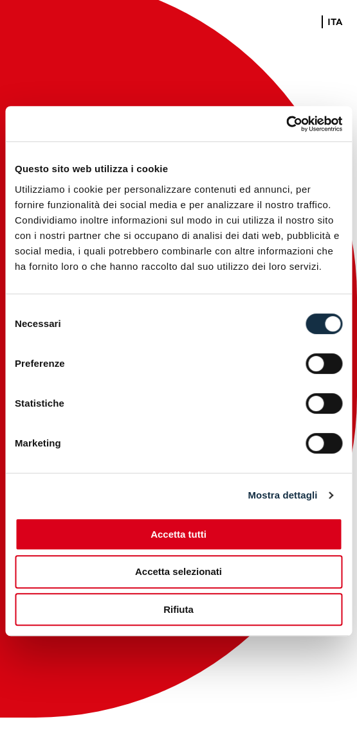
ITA (335, 22)
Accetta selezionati (178, 571)
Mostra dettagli (282, 495)
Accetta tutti (178, 534)
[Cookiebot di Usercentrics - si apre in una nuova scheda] (286, 124)
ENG (307, 22)
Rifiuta (178, 609)
